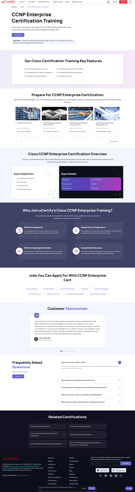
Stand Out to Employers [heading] (93, 227)
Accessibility (52, 484)
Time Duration (66, 188)
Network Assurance (24, 189)
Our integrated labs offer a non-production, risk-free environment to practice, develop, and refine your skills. (41, 232)
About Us (51, 458)
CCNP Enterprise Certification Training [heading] (38, 17)
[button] (61, 351)
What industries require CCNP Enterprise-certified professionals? (83, 402)
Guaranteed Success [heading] (91, 247)
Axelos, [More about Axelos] (9, 468)
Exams (71, 464)
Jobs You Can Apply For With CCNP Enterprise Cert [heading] (67, 277)
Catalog (21, 2)
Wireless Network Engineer (98, 294)
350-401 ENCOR (96, 180)
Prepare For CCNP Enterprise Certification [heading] (67, 95)
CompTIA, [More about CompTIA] (27, 466)
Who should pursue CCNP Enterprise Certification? (78, 380)
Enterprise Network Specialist (75, 294)
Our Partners (52, 471)
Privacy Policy (52, 481)
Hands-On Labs (58, 2)
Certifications (74, 461)
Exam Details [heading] (68, 173)
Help (129, 488)
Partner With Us (43, 2)
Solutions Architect (53, 294)
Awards (50, 461)
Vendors (72, 458)
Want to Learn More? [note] (20, 372)
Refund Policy (73, 484)
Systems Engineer (48, 289)
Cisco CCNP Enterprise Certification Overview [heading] (67, 154)
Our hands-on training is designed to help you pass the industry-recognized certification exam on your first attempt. (101, 252)
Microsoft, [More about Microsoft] (11, 466)
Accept (92, 488)
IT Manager (84, 289)
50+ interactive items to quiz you (36, 69)
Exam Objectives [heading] (23, 173)
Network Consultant (35, 294)
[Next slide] (21, 141)
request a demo (77, 2)
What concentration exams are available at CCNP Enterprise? (81, 395)
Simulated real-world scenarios (35, 76)
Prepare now (18, 35)
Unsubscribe (73, 477)
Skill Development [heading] (33, 227)
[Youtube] (111, 476)
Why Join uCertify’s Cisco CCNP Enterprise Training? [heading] (67, 210)
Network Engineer (31, 289)
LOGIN (115, 2)
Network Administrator (68, 289)
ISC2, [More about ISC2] (38, 466)
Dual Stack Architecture (25, 178)
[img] (27, 113)
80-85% (93, 184)
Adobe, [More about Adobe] (4, 468)
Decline (84, 488)
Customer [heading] (67, 308)
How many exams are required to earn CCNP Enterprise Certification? (84, 387)
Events (67, 2)
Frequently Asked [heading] (27, 364)
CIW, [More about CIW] (32, 466)
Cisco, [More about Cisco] (22, 466)
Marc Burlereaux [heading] (45, 338)
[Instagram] (106, 476)
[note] (91, 370)
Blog (70, 471)
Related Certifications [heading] (67, 417)
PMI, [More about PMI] (35, 466)
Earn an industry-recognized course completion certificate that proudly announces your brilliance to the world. (101, 232)
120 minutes (95, 188)
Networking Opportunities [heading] (37, 247)
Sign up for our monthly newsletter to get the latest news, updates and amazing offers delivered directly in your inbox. (110, 458)
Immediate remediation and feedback (69, 72)
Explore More (114, 141)
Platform (51, 474)
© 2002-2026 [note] (15, 475)
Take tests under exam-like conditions (70, 69)
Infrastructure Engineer (101, 289)
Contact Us (18, 376)
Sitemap (72, 474)
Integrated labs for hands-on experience (39, 72)
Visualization (22, 182)
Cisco (22, 7)
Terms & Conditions (54, 477)
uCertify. (14, 475)
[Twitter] (121, 476)
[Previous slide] (27, 333)
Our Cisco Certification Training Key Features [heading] (63, 61)
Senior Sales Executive (45, 340)
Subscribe (126, 463)
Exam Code (65, 180)
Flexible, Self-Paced (64, 76)
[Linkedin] (116, 476)
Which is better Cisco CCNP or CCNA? (73, 362)
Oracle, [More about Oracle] (17, 466)
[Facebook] (100, 476)
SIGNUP (123, 2)
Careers (50, 468)
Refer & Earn (73, 481)
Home (14, 7)
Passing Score (67, 184)
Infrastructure (22, 186)
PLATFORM (31, 2)
